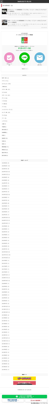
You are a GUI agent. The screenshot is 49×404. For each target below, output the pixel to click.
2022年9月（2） (6, 226)
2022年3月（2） (6, 243)
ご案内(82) (4, 86)
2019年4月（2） (6, 329)
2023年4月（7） (6, 206)
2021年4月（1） (6, 269)
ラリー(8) (4, 118)
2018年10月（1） (6, 343)
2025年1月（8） (6, 168)
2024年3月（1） (6, 188)
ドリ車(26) (4, 103)
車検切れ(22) (5, 149)
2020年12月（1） (6, 274)
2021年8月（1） (6, 260)
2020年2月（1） (6, 300)
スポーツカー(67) (6, 95)
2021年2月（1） (6, 272)
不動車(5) (4, 126)
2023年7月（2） (6, 200)
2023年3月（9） (6, 208)
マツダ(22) (4, 115)
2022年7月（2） (6, 231)
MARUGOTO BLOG (24, 1)
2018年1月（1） (6, 369)
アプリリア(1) (5, 80)
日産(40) (4, 141)
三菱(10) (4, 123)
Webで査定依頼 (36, 400)
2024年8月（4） (6, 180)
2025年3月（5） (6, 163)
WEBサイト (24, 68)
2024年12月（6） (6, 171)
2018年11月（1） (6, 340)
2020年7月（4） (6, 289)
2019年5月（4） (6, 326)
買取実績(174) (5, 146)
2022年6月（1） (6, 234)
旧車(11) (4, 144)
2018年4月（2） (6, 360)
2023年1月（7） (6, 214)
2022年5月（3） (6, 237)
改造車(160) (5, 138)
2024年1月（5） (6, 191)
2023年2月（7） (6, 211)
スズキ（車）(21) (6, 89)
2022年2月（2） (6, 246)
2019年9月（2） (6, 315)
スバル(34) (4, 92)
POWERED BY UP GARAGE (24, 389)
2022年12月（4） (6, 217)
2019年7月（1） (6, 320)
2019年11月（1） (6, 309)
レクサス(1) (4, 121)
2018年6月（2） (6, 355)
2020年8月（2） (6, 286)
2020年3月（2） (6, 297)
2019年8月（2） (6, 317)
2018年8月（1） (6, 349)
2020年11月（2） (6, 277)
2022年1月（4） (6, 249)
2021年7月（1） (6, 263)
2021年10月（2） (6, 257)
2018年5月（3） (6, 358)
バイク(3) (4, 106)
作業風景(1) (4, 132)
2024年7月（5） (6, 183)
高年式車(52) (5, 155)
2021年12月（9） (6, 252)
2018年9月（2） (6, 346)
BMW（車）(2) (5, 78)
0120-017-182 (24, 48)
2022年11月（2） (6, 220)
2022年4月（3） (6, 240)
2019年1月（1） (6, 335)
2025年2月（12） (6, 165)
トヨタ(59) (4, 100)
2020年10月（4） (6, 280)
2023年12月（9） (6, 194)
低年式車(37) (5, 129)
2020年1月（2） (6, 303)
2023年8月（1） (6, 197)
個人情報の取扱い (35, 403)
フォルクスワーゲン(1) (7, 109)
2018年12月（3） (6, 338)
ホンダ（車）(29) (6, 112)
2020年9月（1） (6, 283)
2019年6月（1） (6, 323)
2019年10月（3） (6, 312)
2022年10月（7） (6, 223)
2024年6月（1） (6, 186)
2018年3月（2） (6, 363)
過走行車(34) (5, 152)
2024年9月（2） (6, 177)
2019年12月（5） (6, 306)
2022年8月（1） (6, 229)
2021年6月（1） (6, 266)
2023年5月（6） (6, 203)
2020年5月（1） (6, 295)
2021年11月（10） (6, 254)
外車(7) (3, 135)
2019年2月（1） (6, 332)
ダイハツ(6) (4, 98)
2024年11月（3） (6, 174)
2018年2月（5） (6, 366)
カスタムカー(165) (6, 83)
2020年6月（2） (6, 292)
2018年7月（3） (6, 352)
